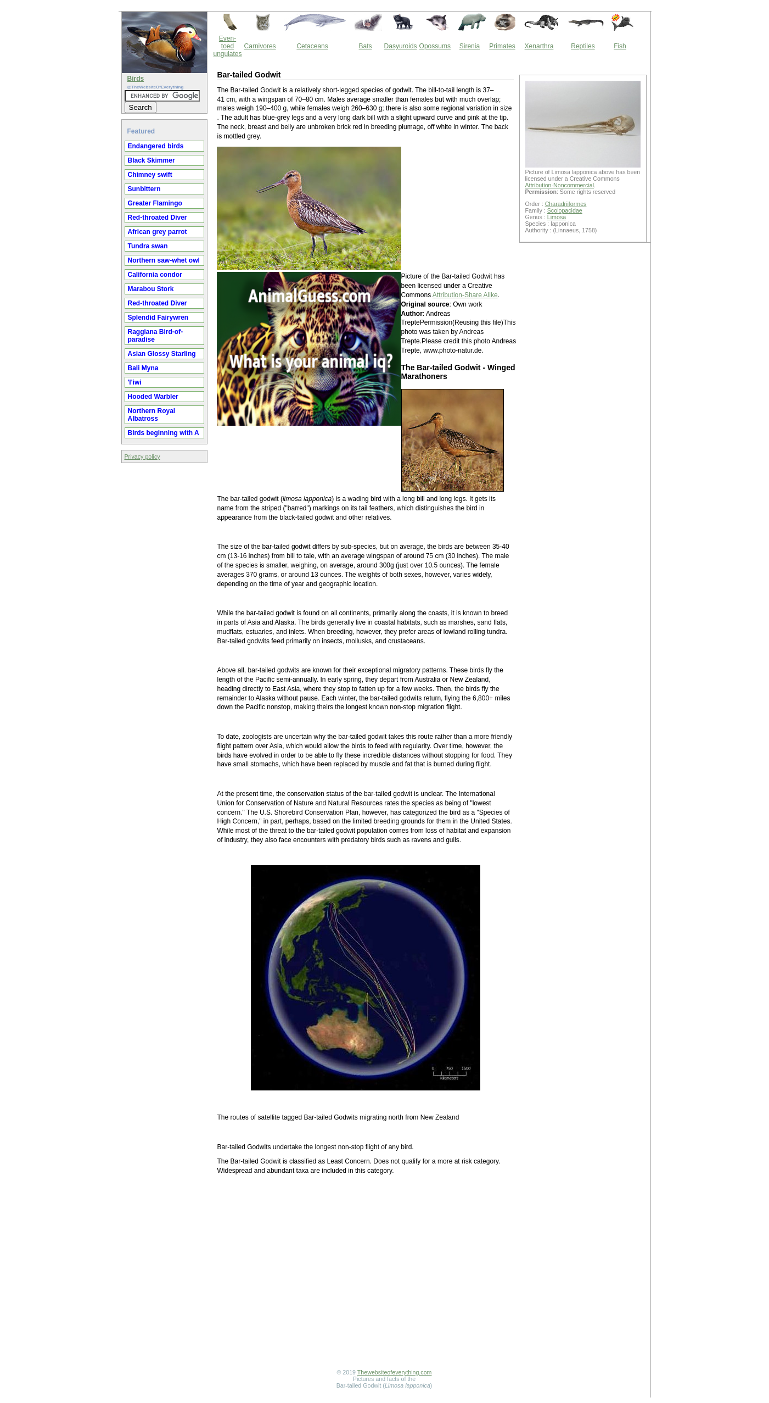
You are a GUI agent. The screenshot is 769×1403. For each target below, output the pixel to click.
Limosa (556, 217)
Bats (365, 46)
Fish (620, 46)
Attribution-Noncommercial (559, 185)
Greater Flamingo (155, 203)
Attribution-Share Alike (465, 295)
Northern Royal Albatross (152, 414)
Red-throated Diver (157, 217)
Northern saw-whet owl (164, 260)
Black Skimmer (151, 160)
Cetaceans (312, 46)
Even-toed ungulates (228, 46)
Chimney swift (150, 175)
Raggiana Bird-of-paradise (155, 335)
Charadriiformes (566, 204)
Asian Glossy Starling (162, 354)
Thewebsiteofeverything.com (394, 1372)
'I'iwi (135, 382)
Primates (502, 46)
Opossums (435, 46)
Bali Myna (143, 368)
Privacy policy (142, 456)
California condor (155, 275)
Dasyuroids (400, 46)
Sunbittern (144, 189)
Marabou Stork (151, 289)
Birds (135, 78)
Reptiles (582, 46)
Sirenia (469, 46)
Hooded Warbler (153, 396)
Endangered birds (156, 146)
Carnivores (260, 46)
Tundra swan (148, 246)
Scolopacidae (564, 210)
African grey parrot (157, 232)
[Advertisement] (365, 1273)
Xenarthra (539, 46)
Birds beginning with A (163, 433)
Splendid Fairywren (158, 317)
